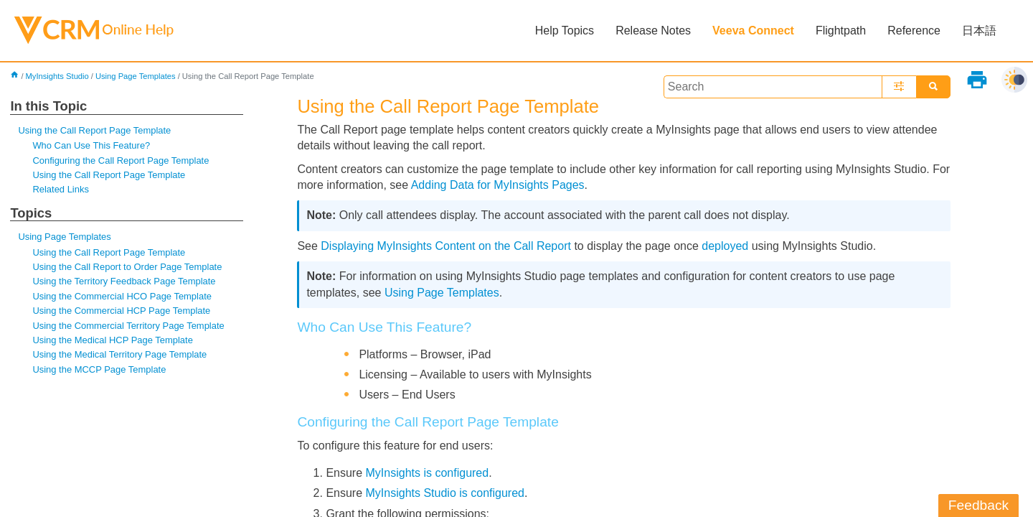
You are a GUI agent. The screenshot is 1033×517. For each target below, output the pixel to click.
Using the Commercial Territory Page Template (128, 325)
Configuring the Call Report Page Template (120, 160)
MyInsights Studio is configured (445, 493)
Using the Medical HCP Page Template (112, 340)
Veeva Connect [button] (753, 30)
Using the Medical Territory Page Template (119, 354)
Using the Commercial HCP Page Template (121, 310)
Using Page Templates (135, 76)
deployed (725, 246)
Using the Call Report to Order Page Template (127, 266)
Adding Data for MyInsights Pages (498, 185)
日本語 (979, 30)
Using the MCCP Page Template (99, 369)
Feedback (978, 505)
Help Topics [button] (564, 30)
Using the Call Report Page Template (94, 130)
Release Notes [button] (653, 30)
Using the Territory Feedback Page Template (123, 281)
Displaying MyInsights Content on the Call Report (446, 246)
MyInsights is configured (427, 473)
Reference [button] (913, 30)
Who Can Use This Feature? (91, 145)
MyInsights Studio (57, 76)
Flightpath (841, 30)
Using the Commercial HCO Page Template (122, 296)
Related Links (60, 189)
